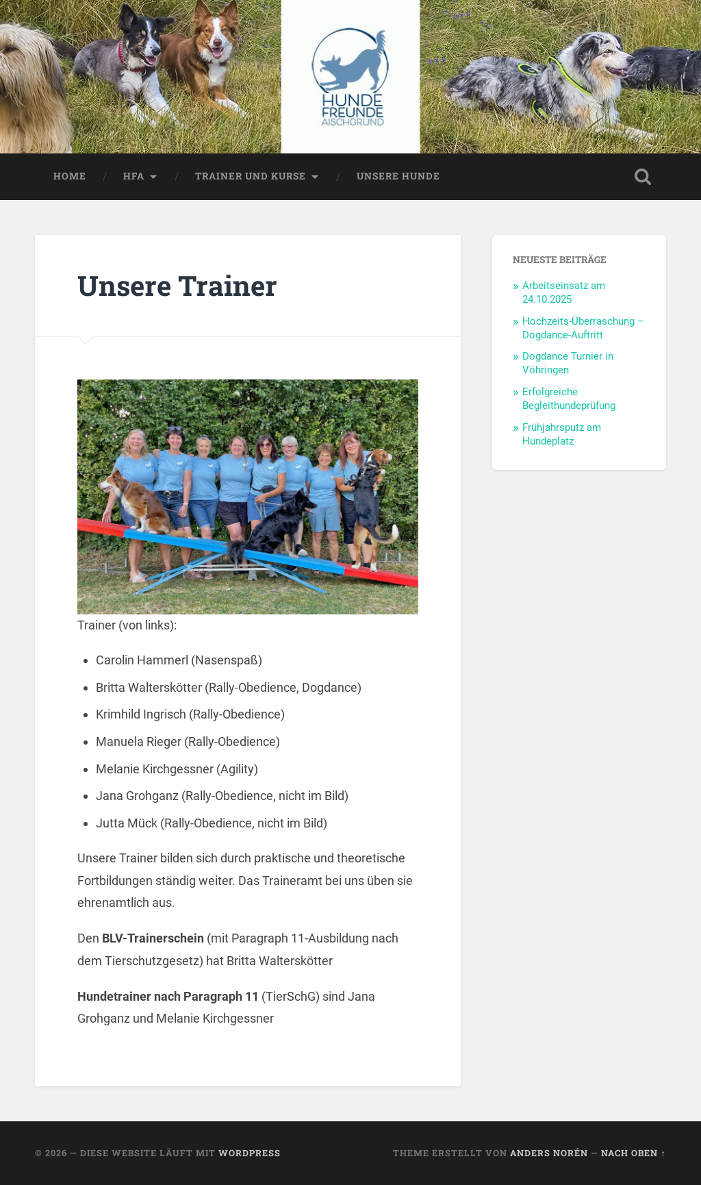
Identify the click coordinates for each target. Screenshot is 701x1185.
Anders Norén (549, 1152)
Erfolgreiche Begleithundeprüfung (568, 399)
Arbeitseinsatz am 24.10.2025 (563, 292)
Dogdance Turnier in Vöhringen (567, 363)
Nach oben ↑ (633, 1152)
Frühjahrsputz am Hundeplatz (561, 434)
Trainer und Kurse (250, 176)
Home (69, 176)
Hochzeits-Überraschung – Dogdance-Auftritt (583, 328)
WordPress (249, 1152)
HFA (133, 176)
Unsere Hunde (398, 176)
